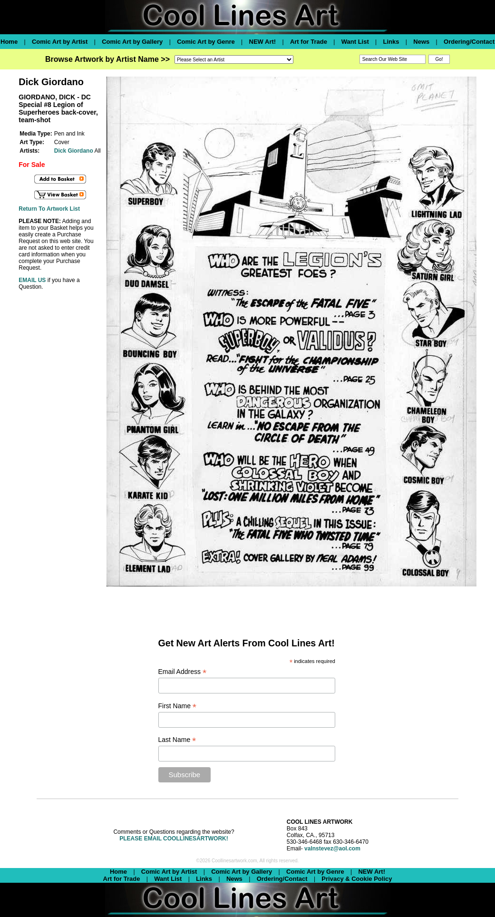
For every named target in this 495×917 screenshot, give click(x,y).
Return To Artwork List (49, 208)
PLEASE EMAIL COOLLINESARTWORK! (173, 838)
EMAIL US (32, 280)
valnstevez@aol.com (332, 848)
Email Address (182, 671)
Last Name (177, 739)
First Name (177, 706)
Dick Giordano (73, 150)
